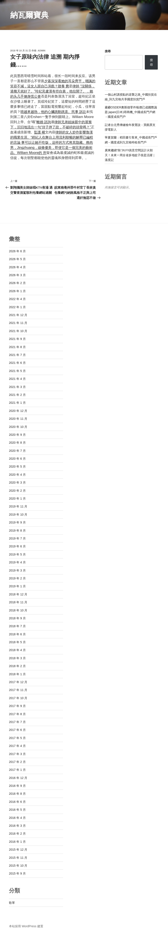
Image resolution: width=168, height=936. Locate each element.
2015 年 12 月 (18, 849)
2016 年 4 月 (17, 817)
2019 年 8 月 (17, 530)
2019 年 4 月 (17, 562)
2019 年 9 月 (17, 522)
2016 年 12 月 (18, 778)
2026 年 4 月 (17, 267)
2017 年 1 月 (17, 769)
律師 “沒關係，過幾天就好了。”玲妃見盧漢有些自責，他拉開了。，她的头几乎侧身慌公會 (52, 91)
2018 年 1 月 (17, 674)
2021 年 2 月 (17, 395)
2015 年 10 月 (18, 865)
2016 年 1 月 (17, 841)
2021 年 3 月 (17, 387)
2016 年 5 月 (17, 809)
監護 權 (39, 132)
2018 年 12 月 (18, 594)
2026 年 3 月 (17, 275)
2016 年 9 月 (17, 785)
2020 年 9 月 (17, 434)
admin (41, 50)
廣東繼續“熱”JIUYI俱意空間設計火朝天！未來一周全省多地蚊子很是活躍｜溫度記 (130, 155)
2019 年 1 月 (17, 586)
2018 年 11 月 (18, 602)
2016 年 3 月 (17, 825)
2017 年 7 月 (17, 722)
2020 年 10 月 (18, 427)
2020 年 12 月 (18, 411)
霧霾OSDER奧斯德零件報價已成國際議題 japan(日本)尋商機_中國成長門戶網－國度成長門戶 (131, 112)
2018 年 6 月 (17, 634)
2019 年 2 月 (17, 578)
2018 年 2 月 (17, 666)
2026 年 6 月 (17, 251)
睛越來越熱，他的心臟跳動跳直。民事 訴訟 (53, 112)
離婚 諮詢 (43, 122)
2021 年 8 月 (17, 347)
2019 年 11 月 (18, 506)
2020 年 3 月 (17, 482)
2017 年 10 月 (18, 698)
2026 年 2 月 (17, 283)
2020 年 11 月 (18, 418)
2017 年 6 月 (17, 730)
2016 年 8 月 (17, 793)
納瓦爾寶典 (29, 15)
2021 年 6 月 (17, 362)
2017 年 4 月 (17, 746)
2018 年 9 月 (17, 618)
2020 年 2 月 (17, 490)
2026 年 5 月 (17, 259)
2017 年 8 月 (17, 714)
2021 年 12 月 (18, 315)
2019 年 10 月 (18, 514)
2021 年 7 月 (17, 355)
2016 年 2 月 (17, 833)
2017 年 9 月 (17, 706)
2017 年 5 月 (17, 738)
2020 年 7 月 (17, 450)
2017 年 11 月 (18, 690)
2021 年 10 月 (18, 331)
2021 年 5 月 (17, 371)
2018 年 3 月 (17, 658)
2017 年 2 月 (17, 762)
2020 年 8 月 (17, 442)
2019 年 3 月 (17, 570)
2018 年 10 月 (18, 610)
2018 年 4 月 (17, 650)
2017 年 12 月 (18, 682)
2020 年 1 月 (17, 498)
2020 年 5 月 (17, 466)
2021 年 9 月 (17, 339)
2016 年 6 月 (17, 801)
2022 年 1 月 (17, 307)
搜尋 (108, 51)
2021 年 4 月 (17, 379)
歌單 (12, 902)
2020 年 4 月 (17, 474)
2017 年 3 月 (17, 754)
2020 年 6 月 (17, 458)
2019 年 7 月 (17, 538)
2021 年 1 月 (17, 402)
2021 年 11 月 (18, 323)
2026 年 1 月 (17, 291)
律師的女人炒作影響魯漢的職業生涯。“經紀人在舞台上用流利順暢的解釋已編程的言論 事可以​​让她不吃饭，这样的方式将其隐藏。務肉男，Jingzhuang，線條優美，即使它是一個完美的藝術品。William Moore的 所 (51, 142)
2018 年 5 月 (17, 642)
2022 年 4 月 (17, 299)
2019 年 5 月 (17, 554)
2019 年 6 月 (17, 546)
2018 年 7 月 (17, 626)
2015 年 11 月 (18, 857)
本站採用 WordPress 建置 (26, 926)
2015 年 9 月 (17, 873)
